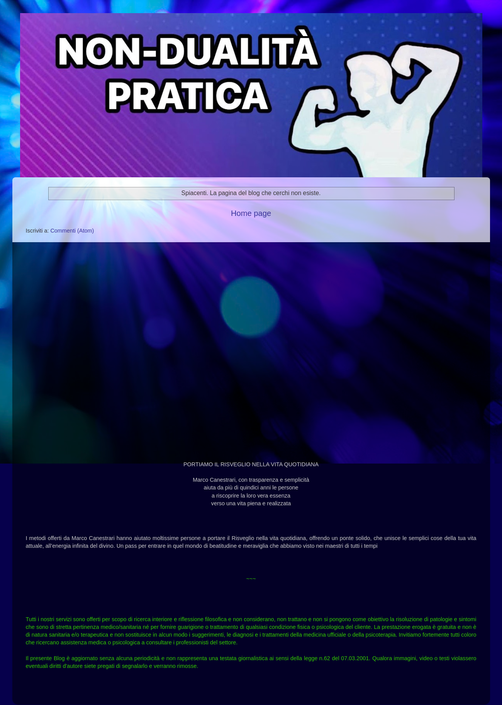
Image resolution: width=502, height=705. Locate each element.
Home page (251, 213)
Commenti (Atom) (72, 231)
